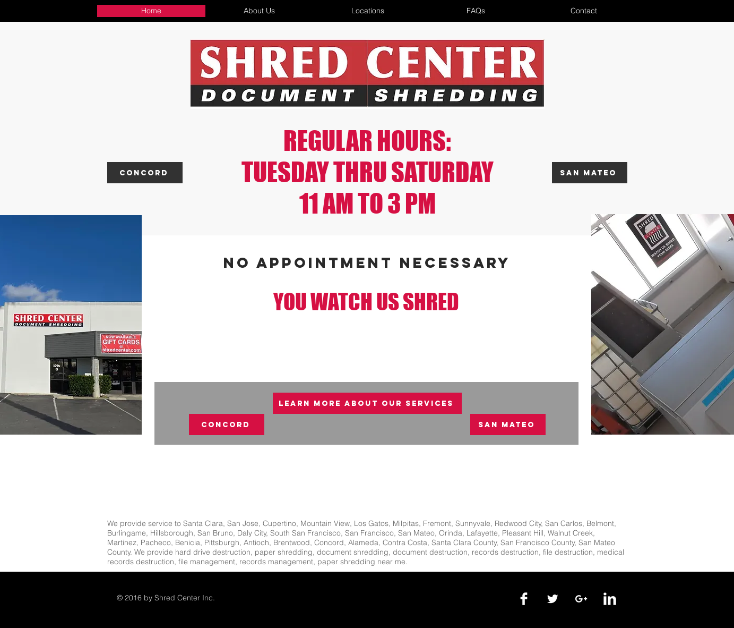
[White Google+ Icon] (581, 598)
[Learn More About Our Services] (367, 403)
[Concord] (145, 172)
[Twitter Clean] (552, 598)
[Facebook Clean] (523, 598)
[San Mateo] (589, 172)
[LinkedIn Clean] (609, 598)
